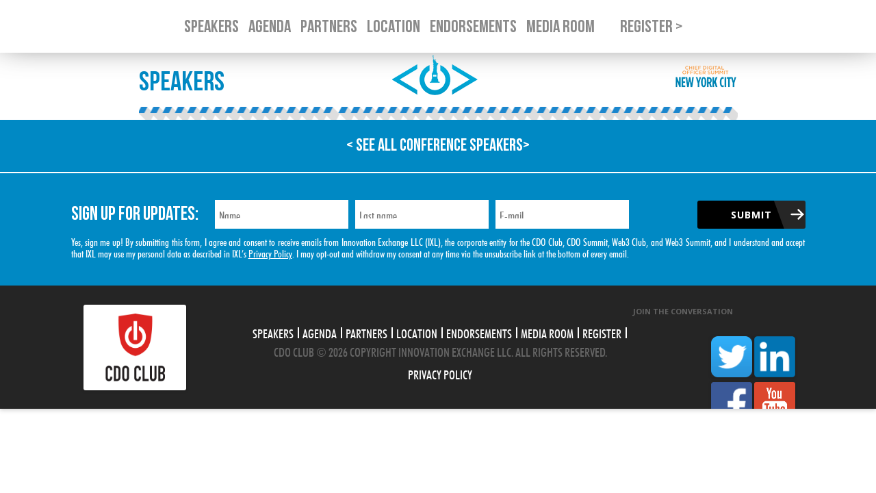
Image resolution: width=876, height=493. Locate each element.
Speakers (273, 332)
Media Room (547, 332)
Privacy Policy (270, 252)
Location (416, 332)
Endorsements (479, 332)
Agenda (319, 332)
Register (601, 332)
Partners (366, 332)
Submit (751, 214)
